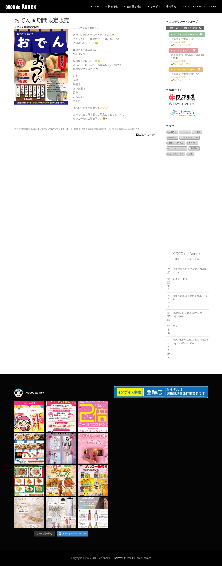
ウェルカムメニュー (190, 137)
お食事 (197, 132)
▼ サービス (153, 6)
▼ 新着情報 (111, 6)
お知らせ (172, 132)
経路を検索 (179, 42)
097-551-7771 (182, 45)
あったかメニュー (176, 154)
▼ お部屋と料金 (132, 6)
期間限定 (194, 148)
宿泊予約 (171, 6)
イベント (185, 132)
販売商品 (172, 137)
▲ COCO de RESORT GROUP (199, 6)
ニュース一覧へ (146, 134)
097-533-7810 (182, 80)
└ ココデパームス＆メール (186, 34)
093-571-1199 (182, 64)
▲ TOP (94, 6)
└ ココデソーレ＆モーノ (185, 69)
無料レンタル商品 (176, 143)
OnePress (117, 558)
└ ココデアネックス (182, 50)
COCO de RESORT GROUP (185, 28)
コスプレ (192, 143)
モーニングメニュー (177, 148)
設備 (190, 154)
